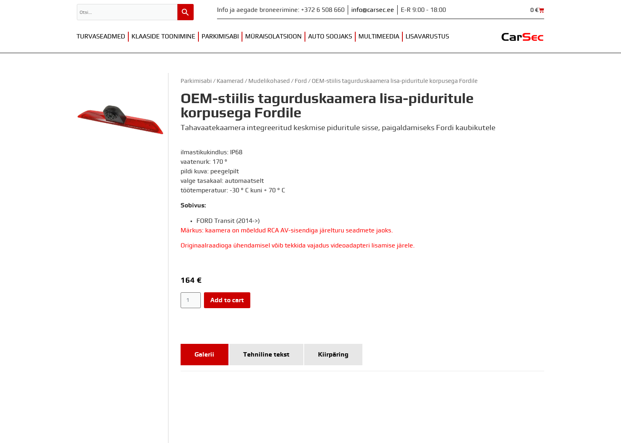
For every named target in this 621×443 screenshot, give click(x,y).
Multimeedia (378, 36)
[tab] (205, 354)
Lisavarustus (427, 36)
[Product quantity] (191, 300)
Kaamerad (230, 81)
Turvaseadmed (100, 36)
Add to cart (227, 300)
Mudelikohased (269, 81)
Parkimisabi (220, 36)
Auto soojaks (330, 36)
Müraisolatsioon (273, 36)
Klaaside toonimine (163, 36)
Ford (301, 81)
